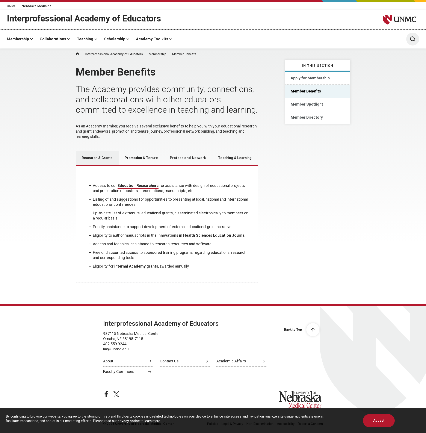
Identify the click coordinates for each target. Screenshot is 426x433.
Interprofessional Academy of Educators (84, 19)
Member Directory (307, 117)
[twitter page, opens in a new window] (116, 394)
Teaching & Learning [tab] (235, 158)
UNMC (11, 6)
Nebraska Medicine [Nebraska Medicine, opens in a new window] (36, 6)
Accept (378, 420)
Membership (18, 39)
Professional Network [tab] (188, 158)
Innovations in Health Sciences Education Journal (201, 235)
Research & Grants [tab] (97, 158)
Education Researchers (138, 185)
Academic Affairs (231, 361)
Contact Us (169, 361)
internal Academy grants (136, 266)
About (108, 361)
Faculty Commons (118, 371)
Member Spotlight (307, 104)
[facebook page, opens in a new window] (106, 394)
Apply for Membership (310, 78)
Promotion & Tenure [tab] (141, 158)
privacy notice (129, 421)
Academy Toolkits (152, 39)
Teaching (85, 39)
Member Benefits (184, 54)
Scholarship (114, 39)
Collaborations (53, 39)
